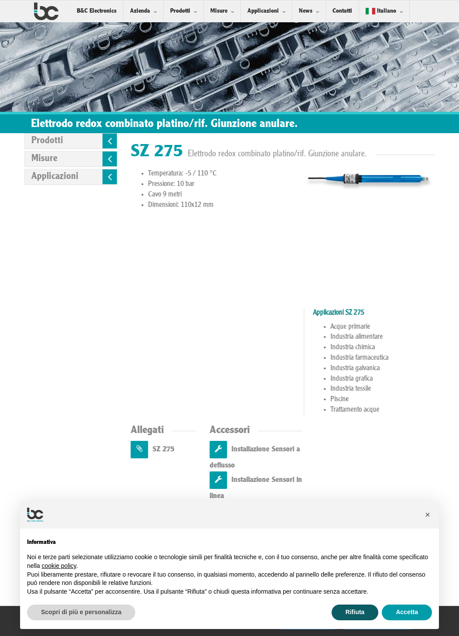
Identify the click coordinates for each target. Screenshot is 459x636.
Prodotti (180, 11)
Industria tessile (379, 389)
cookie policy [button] (58, 565)
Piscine (368, 399)
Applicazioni (263, 11)
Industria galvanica (383, 368)
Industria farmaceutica (388, 358)
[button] (428, 515)
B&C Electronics (96, 11)
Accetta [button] (407, 611)
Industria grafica (380, 379)
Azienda (140, 11)
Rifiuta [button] (355, 611)
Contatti (342, 11)
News (305, 11)
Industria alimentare (385, 337)
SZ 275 (180, 449)
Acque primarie (378, 327)
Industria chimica (381, 347)
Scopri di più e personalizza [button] (81, 611)
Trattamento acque (383, 410)
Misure (218, 11)
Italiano (381, 11)
